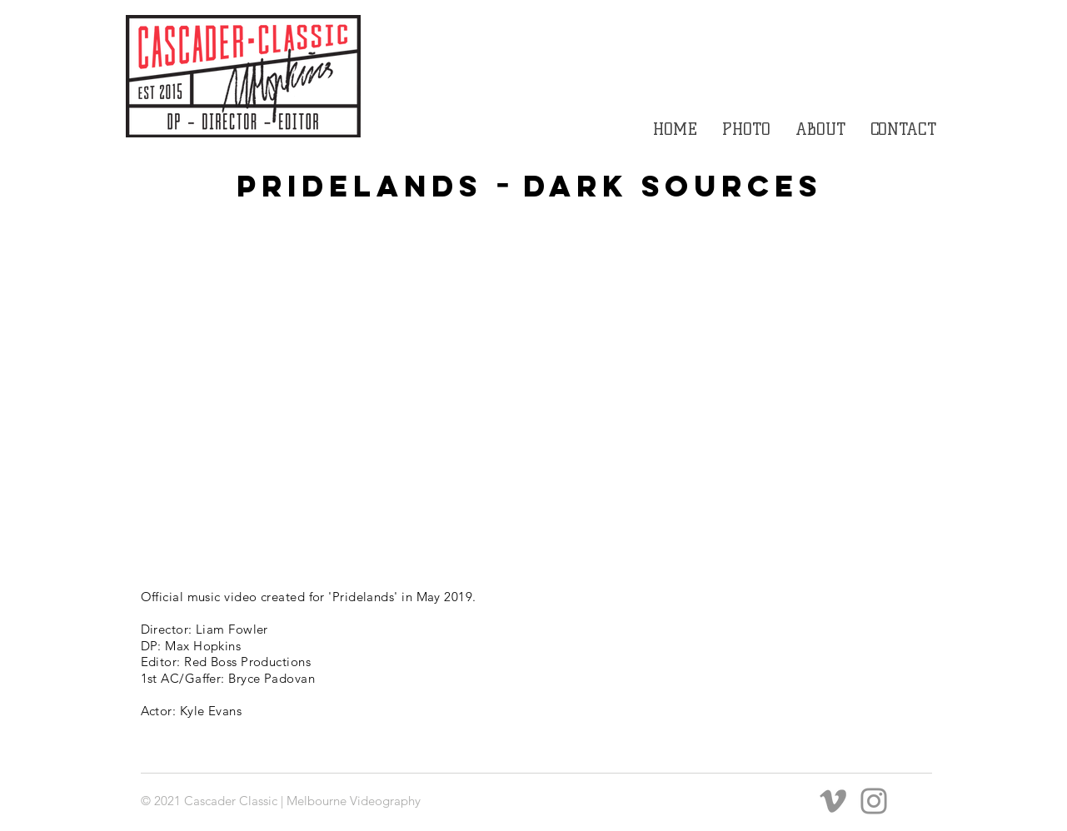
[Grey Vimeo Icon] (832, 801)
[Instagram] (873, 801)
